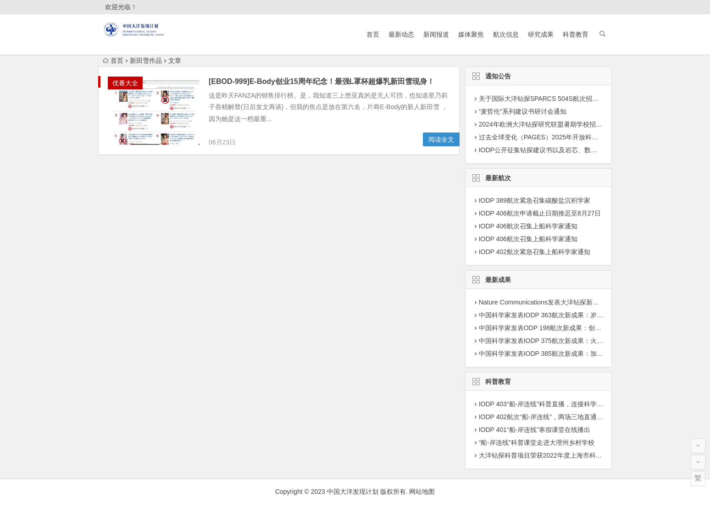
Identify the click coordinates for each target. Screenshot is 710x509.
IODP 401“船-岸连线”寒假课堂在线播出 (534, 429)
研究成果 (541, 34)
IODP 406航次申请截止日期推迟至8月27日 (540, 213)
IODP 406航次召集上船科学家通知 (528, 226)
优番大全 (125, 83)
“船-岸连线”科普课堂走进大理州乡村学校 (536, 442)
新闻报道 (436, 34)
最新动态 (401, 34)
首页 (372, 34)
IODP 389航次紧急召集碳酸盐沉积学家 (534, 200)
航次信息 (506, 34)
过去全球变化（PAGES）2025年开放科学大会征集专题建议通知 (570, 137)
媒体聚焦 (471, 34)
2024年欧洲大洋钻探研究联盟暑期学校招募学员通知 (553, 124)
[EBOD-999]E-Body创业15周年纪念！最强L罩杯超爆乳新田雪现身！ (321, 81)
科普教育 (575, 34)
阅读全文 (441, 139)
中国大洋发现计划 (352, 491)
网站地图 (422, 491)
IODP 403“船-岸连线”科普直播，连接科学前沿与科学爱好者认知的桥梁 (579, 404)
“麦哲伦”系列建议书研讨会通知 (522, 111)
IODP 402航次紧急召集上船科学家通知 (534, 251)
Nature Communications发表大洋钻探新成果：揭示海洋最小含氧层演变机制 (587, 302)
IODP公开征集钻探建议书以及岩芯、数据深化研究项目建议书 (567, 150)
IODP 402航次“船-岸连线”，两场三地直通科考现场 (550, 416)
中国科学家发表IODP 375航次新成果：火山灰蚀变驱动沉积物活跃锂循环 (583, 340)
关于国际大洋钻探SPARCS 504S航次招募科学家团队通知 (561, 98)
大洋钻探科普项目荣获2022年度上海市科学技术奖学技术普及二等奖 (576, 455)
